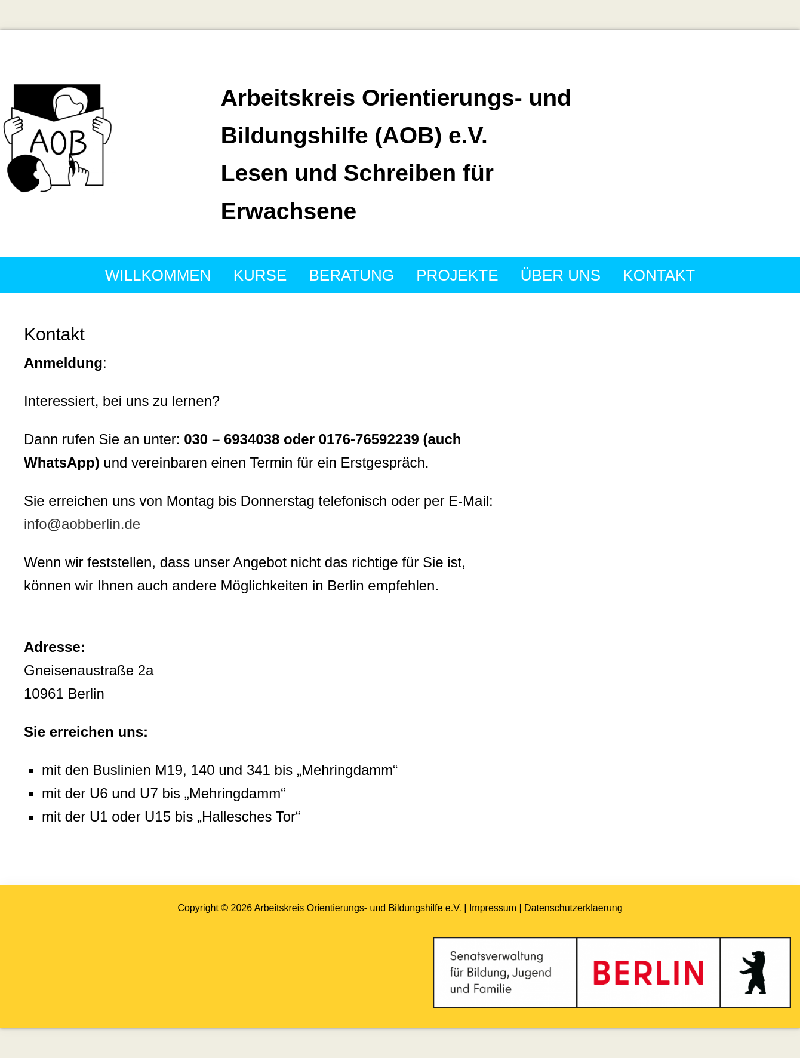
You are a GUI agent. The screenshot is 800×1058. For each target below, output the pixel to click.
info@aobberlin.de (82, 524)
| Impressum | (492, 908)
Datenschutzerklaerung (572, 908)
